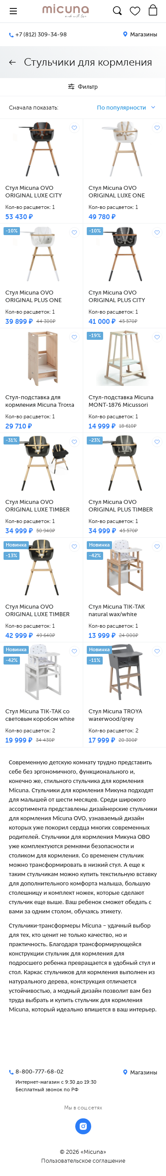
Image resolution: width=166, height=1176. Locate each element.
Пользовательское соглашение (83, 1160)
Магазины (140, 34)
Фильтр (83, 86)
